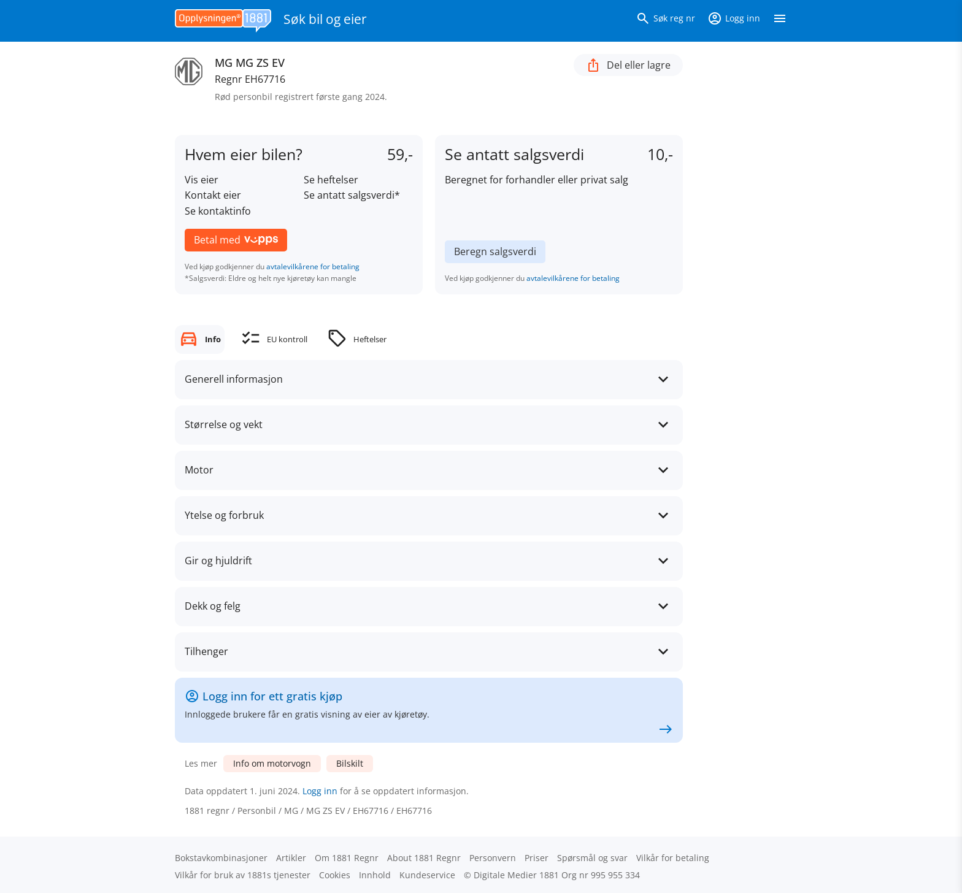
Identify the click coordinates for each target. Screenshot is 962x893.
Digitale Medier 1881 (516, 875)
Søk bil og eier (325, 19)
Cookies (334, 875)
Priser (536, 858)
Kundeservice (427, 875)
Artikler (291, 858)
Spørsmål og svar (592, 858)
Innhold (375, 875)
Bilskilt (349, 763)
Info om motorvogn (272, 763)
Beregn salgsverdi (495, 251)
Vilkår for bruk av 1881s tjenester (242, 875)
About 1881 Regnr (424, 858)
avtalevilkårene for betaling (313, 266)
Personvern (492, 858)
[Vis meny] (779, 21)
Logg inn (319, 791)
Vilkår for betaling (672, 858)
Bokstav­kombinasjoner (221, 858)
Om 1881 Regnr (347, 858)
